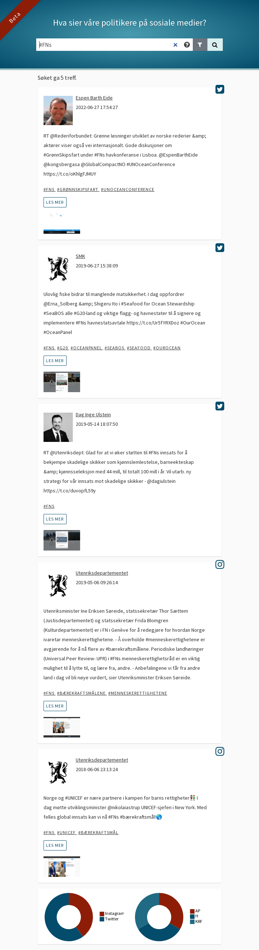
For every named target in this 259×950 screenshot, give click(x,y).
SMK (80, 256)
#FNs (50, 189)
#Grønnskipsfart (78, 189)
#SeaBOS (115, 347)
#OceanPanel (87, 347)
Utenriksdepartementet (102, 573)
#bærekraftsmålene (82, 693)
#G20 (63, 347)
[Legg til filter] (200, 44)
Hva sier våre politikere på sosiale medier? (129, 22)
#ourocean (167, 347)
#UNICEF (67, 832)
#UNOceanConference (127, 189)
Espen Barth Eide (94, 97)
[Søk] (215, 44)
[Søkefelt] (108, 44)
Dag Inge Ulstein (93, 414)
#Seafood (139, 347)
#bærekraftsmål (98, 832)
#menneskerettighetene (137, 693)
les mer (55, 202)
